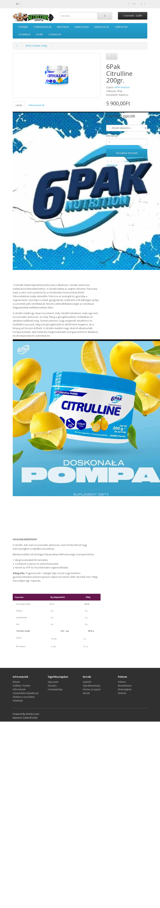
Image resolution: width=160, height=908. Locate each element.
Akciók (86, 693)
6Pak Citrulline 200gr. (37, 45)
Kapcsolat (53, 681)
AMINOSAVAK (82, 27)
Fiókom (122, 681)
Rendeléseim (125, 685)
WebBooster (32, 714)
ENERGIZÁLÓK (101, 27)
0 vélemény (130, 161)
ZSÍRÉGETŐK (121, 27)
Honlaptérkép (55, 689)
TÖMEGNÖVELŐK (42, 27)
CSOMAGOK (54, 34)
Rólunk (16, 681)
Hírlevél (122, 693)
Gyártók (87, 681)
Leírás (19, 105)
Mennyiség (111, 135)
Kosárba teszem (127, 153)
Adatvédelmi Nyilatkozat (26, 693)
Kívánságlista (125, 689)
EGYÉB (39, 34)
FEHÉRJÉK (23, 27)
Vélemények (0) (36, 105)
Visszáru (52, 685)
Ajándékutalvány (91, 685)
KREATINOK (63, 27)
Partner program (92, 689)
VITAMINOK (24, 34)
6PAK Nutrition (122, 87)
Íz (109, 122)
